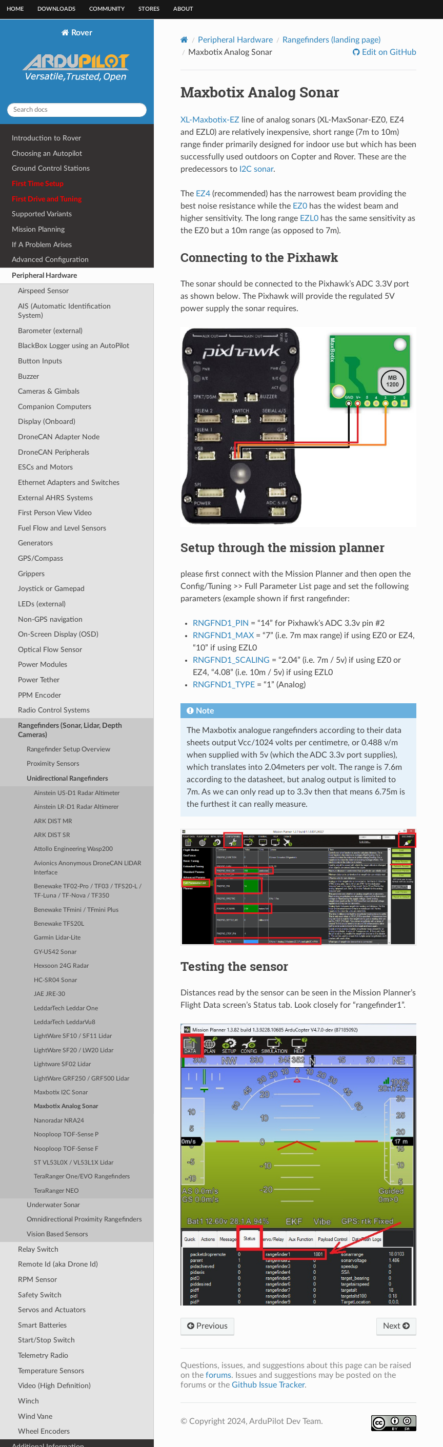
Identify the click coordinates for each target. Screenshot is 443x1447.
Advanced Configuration (50, 259)
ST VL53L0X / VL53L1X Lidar (73, 1163)
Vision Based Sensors (57, 1234)
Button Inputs (40, 361)
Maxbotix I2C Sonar (61, 1092)
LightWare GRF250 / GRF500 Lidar (81, 1079)
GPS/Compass (40, 558)
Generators (35, 543)
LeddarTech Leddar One (66, 1008)
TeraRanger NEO (56, 1191)
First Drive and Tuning (47, 199)
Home (15, 9)
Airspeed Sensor (43, 291)
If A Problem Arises (42, 245)
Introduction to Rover (46, 138)
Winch (28, 1401)
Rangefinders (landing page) (331, 40)
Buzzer (28, 376)
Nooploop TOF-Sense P (66, 1134)
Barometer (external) (50, 331)
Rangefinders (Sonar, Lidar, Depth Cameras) (70, 730)
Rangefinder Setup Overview (68, 749)
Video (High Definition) (54, 1386)
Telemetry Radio (43, 1355)
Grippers (31, 574)
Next (396, 1326)
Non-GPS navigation (50, 619)
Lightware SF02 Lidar (62, 1064)
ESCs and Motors (45, 467)
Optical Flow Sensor (50, 650)
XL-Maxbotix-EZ (209, 120)
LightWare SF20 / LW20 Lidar (73, 1050)
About (183, 9)
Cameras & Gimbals (48, 391)
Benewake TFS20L (59, 924)
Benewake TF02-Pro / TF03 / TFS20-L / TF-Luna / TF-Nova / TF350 (88, 891)
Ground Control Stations (51, 168)
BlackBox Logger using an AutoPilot (73, 346)
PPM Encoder (39, 695)
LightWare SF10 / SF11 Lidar (73, 1036)
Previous (207, 1326)
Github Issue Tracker (268, 1385)
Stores (148, 9)
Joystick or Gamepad (51, 589)
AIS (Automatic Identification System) (64, 310)
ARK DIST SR (52, 835)
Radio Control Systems (54, 710)
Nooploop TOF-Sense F (66, 1149)
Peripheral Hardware (44, 275)
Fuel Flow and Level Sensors (62, 528)
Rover (77, 61)
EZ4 (203, 194)
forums (218, 1375)
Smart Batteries (42, 1325)
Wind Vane (35, 1416)
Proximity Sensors (53, 764)
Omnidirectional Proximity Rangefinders (84, 1219)
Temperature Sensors (51, 1371)
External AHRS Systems (55, 498)
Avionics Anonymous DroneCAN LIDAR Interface (88, 868)
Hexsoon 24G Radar (61, 966)
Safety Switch (40, 1295)
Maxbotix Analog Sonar (66, 1106)
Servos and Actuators (52, 1310)
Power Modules (42, 664)
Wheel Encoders (44, 1431)
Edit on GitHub (388, 52)
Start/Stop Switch (46, 1340)
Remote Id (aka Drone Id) (58, 1264)
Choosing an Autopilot (47, 153)
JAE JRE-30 (49, 994)
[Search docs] (77, 110)
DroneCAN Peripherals (53, 452)
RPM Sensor (37, 1279)
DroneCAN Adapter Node (58, 437)
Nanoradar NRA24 (59, 1121)
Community (107, 9)
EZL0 (309, 218)
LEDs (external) (42, 604)
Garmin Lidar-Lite (57, 938)
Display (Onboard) (46, 421)
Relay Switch (38, 1249)
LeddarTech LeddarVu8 (64, 1022)
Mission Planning (38, 229)
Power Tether (38, 680)
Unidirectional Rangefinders (67, 779)
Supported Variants (42, 214)
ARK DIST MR (53, 821)
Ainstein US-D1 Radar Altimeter (76, 793)
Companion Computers (54, 407)
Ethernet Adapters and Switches (68, 482)
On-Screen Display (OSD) (58, 634)
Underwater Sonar (53, 1205)
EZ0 (300, 206)
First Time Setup (38, 184)
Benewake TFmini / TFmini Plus (76, 910)
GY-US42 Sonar (55, 952)
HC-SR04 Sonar (55, 980)
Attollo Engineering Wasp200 (73, 849)
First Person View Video (55, 513)
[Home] (184, 39)
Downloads (56, 9)
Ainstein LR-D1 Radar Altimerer (76, 807)
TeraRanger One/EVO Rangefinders (82, 1176)
